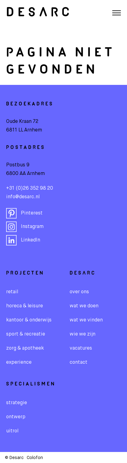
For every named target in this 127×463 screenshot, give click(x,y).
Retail (12, 292)
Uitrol (12, 431)
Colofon (35, 458)
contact (78, 362)
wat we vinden (86, 320)
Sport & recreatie (25, 334)
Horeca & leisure (24, 306)
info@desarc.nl (23, 197)
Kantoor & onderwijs (29, 320)
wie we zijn (82, 334)
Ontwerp (15, 417)
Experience (19, 362)
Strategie (16, 402)
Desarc (39, 13)
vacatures (81, 348)
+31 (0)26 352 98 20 (29, 188)
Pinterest (24, 213)
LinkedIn (23, 240)
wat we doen (84, 306)
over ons (79, 292)
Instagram (25, 227)
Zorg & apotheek (25, 348)
